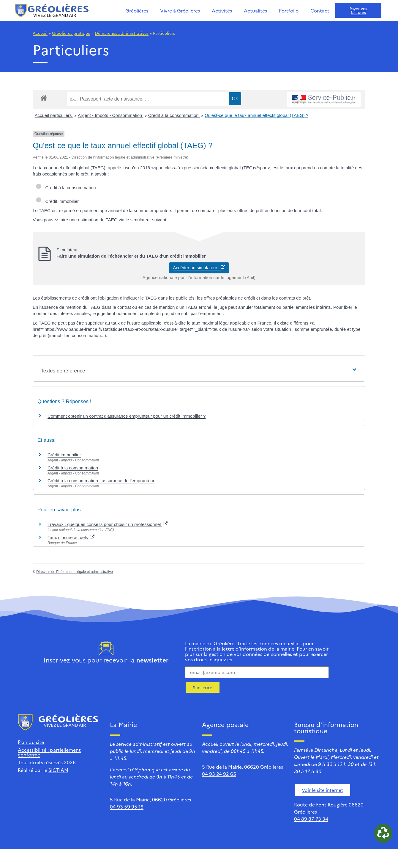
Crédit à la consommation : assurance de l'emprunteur (101, 480)
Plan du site (31, 742)
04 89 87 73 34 (311, 818)
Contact (319, 10)
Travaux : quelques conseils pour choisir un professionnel (108, 524)
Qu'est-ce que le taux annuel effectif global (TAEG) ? (256, 115)
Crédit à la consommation (174, 115)
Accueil (40, 33)
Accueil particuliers (54, 115)
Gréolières (136, 10)
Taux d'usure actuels (71, 537)
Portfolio (288, 10)
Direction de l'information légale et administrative (74, 572)
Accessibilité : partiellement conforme (49, 752)
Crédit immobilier (57, 201)
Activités (222, 10)
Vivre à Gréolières (180, 10)
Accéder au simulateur (199, 267)
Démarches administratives (122, 33)
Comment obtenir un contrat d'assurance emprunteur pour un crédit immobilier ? (127, 416)
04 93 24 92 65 (219, 773)
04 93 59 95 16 (126, 806)
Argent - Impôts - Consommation (110, 115)
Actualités (255, 10)
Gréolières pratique (71, 33)
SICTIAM (58, 770)
